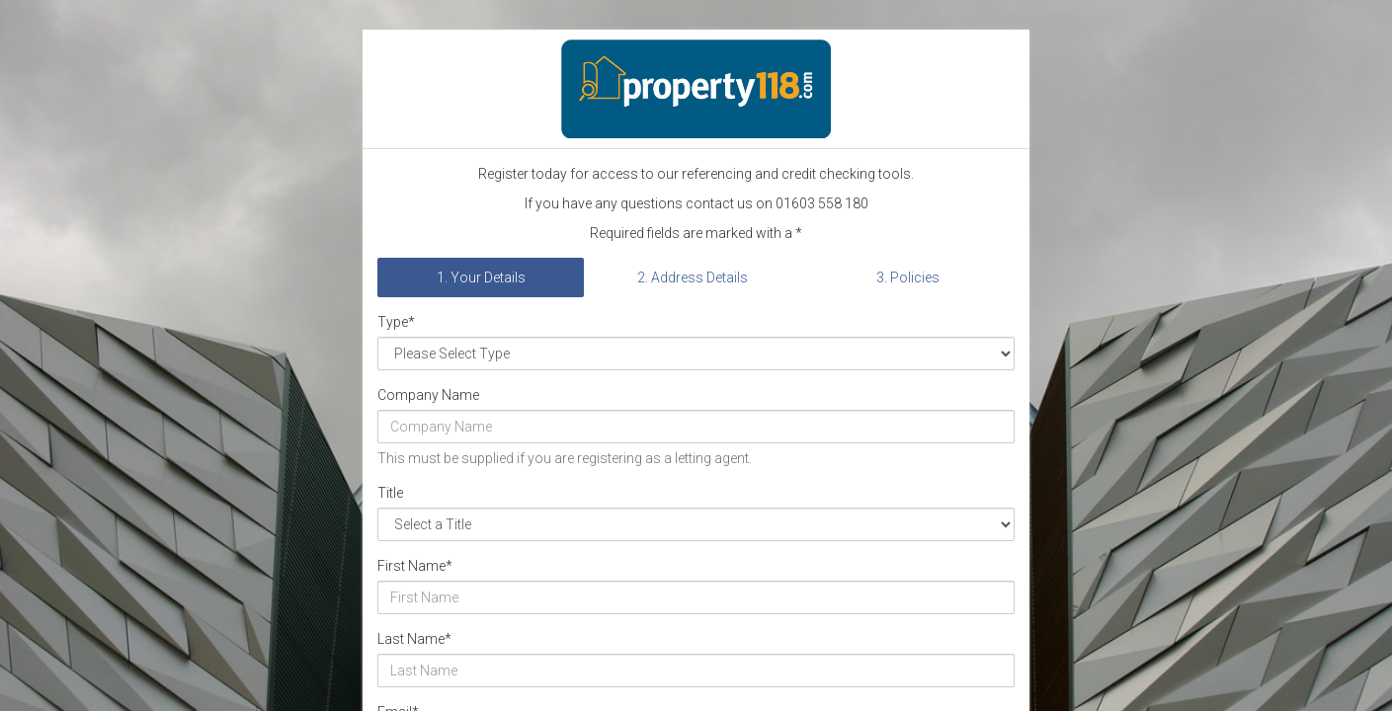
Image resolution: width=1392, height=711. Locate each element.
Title (390, 493)
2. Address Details (692, 277)
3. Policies (908, 277)
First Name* (414, 566)
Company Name (428, 395)
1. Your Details (481, 277)
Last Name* (414, 639)
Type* (396, 322)
